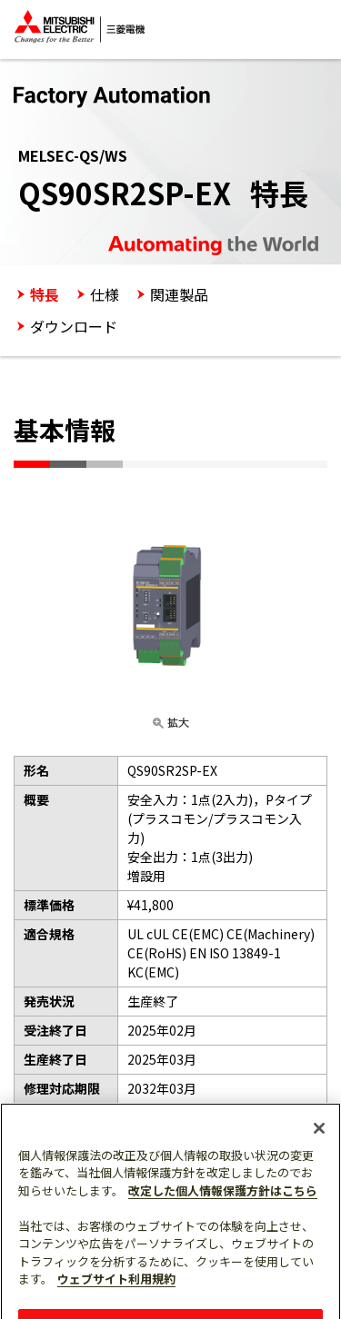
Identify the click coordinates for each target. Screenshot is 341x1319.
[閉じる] (319, 1135)
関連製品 (179, 294)
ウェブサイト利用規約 (116, 1286)
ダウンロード (73, 326)
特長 (44, 294)
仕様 (104, 294)
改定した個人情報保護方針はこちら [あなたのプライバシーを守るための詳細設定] (222, 1197)
